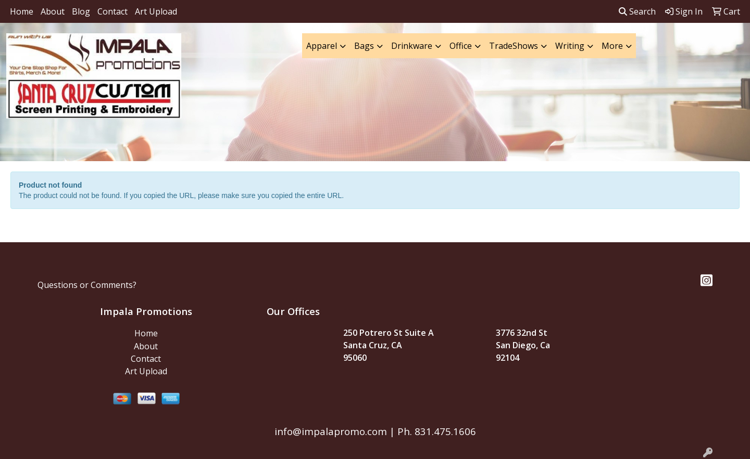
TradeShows (513, 45)
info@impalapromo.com (330, 431)
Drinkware (411, 45)
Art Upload (156, 11)
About (53, 11)
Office (460, 45)
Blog (81, 11)
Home (21, 11)
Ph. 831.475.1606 (435, 431)
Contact (112, 11)
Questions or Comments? (87, 285)
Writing (569, 45)
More (612, 45)
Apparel (321, 45)
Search (637, 11)
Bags (364, 45)
